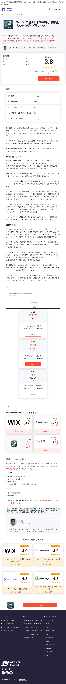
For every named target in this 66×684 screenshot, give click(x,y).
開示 (47, 634)
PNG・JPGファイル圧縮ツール (33, 620)
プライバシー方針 (51, 645)
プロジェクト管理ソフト (10, 630)
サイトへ (48, 79)
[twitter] (7, 672)
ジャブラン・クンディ (20, 48)
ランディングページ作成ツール (12, 627)
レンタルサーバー (8, 623)
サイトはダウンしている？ (31, 634)
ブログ (47, 623)
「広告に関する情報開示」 (38, 512)
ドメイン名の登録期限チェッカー (33, 630)
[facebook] (3, 672)
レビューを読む (16, 564)
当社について (49, 620)
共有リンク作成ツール (30, 627)
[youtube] (11, 672)
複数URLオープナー (30, 638)
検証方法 (48, 641)
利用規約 (48, 648)
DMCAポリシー (50, 652)
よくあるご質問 (50, 630)
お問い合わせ (49, 627)
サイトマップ (49, 638)
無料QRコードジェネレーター (32, 623)
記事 (47, 655)
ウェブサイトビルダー (9, 620)
